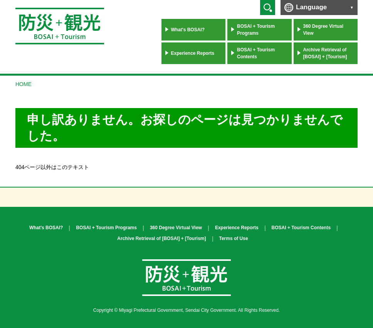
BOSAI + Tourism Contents (256, 53)
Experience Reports (193, 53)
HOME (23, 84)
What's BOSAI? (188, 29)
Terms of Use (233, 238)
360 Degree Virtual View (323, 30)
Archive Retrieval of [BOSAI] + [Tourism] (325, 53)
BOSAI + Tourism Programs (256, 30)
